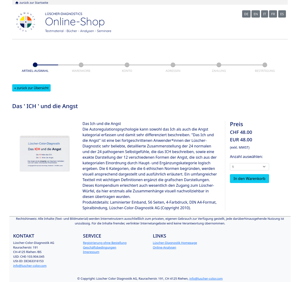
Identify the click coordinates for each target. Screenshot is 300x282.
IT (264, 14)
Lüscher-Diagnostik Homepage (175, 243)
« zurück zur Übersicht (31, 88)
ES (282, 14)
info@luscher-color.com (30, 266)
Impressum (91, 252)
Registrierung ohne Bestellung (105, 243)
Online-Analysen (164, 247)
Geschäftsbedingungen (99, 247)
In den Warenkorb (250, 178)
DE (246, 14)
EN (256, 14)
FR (273, 14)
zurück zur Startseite (31, 3)
